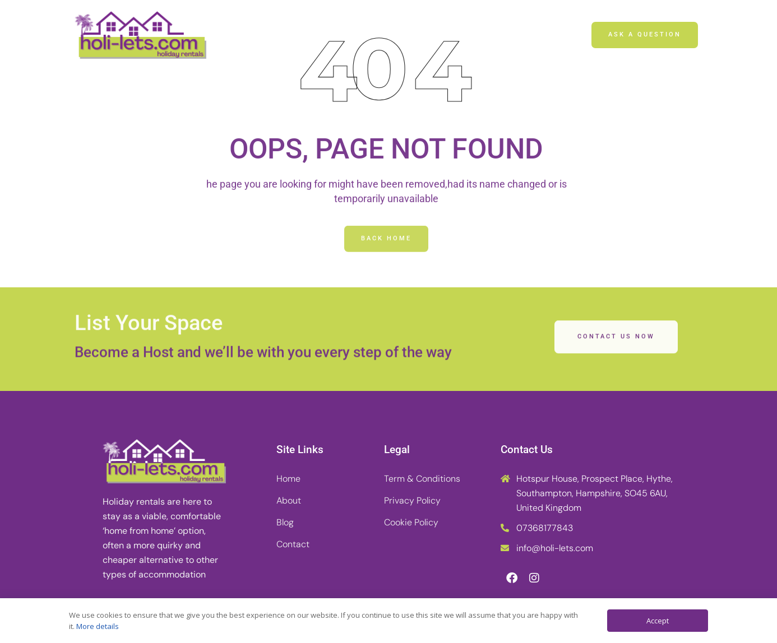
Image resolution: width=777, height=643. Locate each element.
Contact (470, 35)
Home (300, 35)
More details (97, 626)
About (357, 35)
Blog (412, 35)
